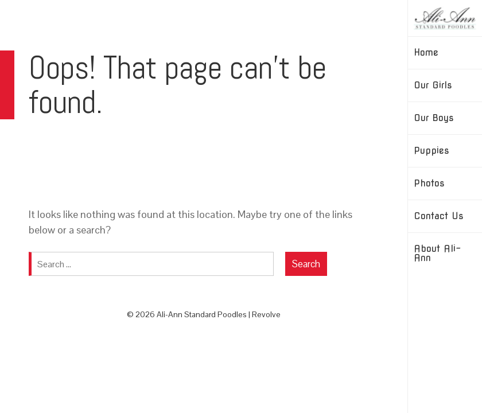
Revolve (266, 314)
